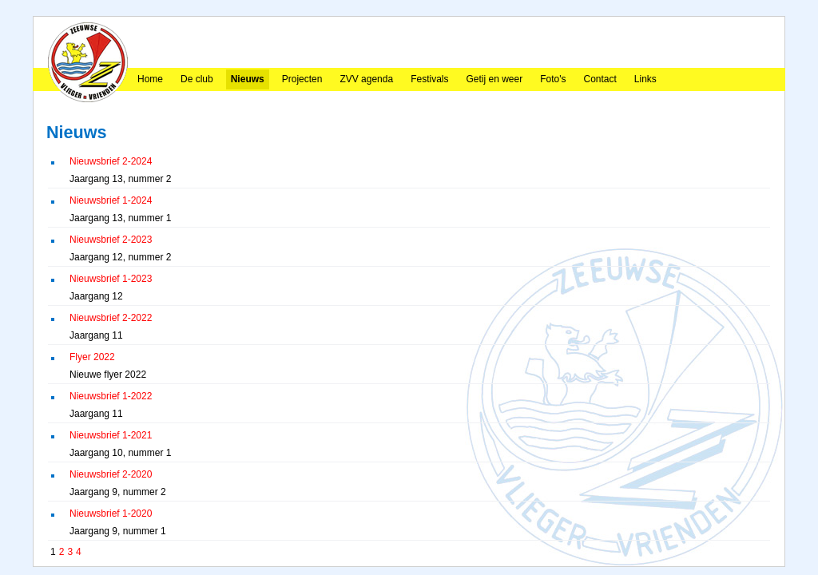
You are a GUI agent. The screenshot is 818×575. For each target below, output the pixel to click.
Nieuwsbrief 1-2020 (110, 513)
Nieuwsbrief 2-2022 (110, 317)
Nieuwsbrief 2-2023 (110, 239)
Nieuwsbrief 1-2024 (110, 200)
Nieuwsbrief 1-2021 (110, 435)
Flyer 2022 (92, 357)
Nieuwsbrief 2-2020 (110, 474)
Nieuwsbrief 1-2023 (110, 278)
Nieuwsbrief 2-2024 (110, 161)
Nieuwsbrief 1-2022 (110, 396)
